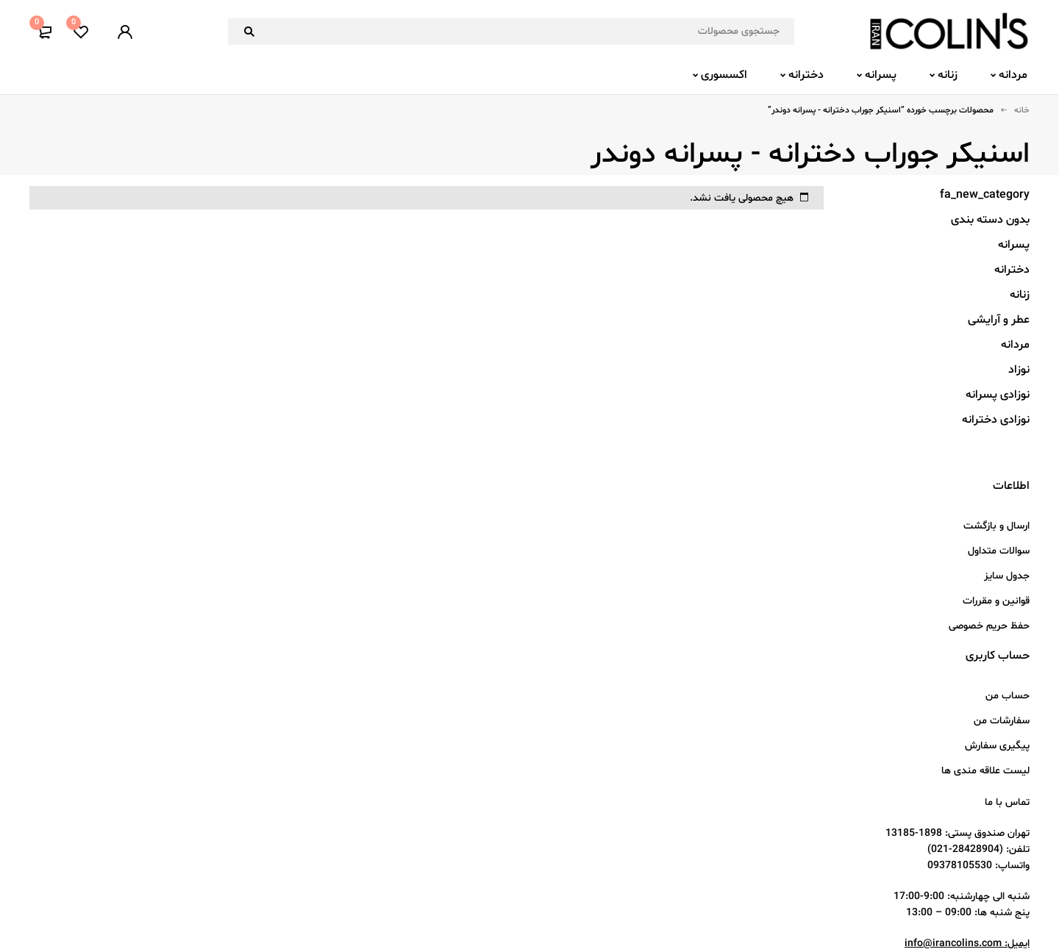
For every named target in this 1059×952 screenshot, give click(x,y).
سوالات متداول (999, 551)
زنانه (1020, 295)
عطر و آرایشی (999, 320)
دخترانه (1012, 270)
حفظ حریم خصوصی (989, 626)
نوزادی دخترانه (996, 420)
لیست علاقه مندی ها (985, 771)
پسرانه (1014, 245)
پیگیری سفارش (997, 746)
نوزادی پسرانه (998, 395)
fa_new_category (985, 195)
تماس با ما (1007, 802)
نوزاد (1019, 370)
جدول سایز (1007, 576)
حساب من (1007, 696)
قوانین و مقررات (996, 601)
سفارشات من (1002, 721)
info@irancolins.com (953, 944)
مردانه (1015, 345)
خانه (1022, 110)
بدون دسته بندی (990, 220)
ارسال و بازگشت (996, 526)
